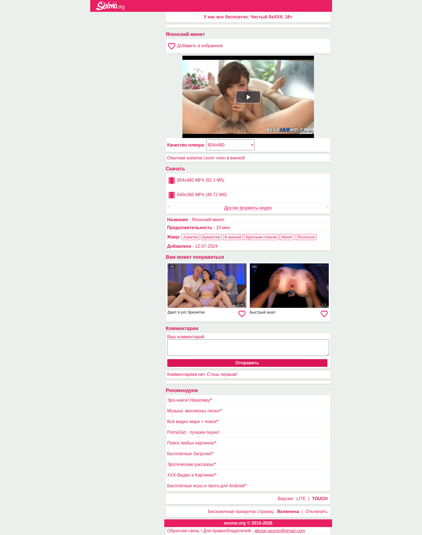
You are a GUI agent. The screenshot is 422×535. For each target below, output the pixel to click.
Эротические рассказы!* (191, 464)
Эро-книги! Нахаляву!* (190, 400)
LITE (301, 498)
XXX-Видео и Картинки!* (192, 475)
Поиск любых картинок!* (192, 443)
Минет (287, 237)
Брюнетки (211, 237)
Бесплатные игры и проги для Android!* (207, 485)
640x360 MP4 (197, 195)
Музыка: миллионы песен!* (194, 411)
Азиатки (190, 237)
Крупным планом (261, 237)
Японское (306, 237)
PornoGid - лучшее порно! (193, 432)
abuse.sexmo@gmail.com (279, 530)
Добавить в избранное (195, 46)
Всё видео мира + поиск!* (193, 421)
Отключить (316, 511)
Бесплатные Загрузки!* (190, 453)
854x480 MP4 (195, 180)
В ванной (233, 237)
